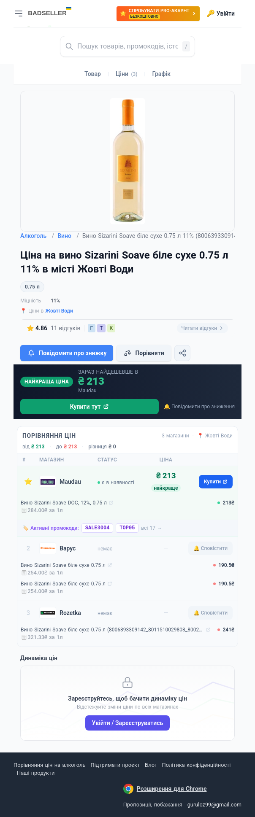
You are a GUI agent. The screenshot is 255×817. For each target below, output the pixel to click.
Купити (216, 482)
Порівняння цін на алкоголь (49, 765)
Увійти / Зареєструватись (127, 723)
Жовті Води (59, 311)
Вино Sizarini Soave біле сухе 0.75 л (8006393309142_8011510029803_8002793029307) (112, 630)
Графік (161, 73)
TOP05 (127, 528)
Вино (68, 235)
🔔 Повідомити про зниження (199, 407)
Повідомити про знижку (66, 353)
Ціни (127, 73)
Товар (92, 73)
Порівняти (143, 353)
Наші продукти (35, 773)
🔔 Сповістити (210, 548)
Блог (151, 765)
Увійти (220, 13)
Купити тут (89, 406)
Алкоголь (37, 235)
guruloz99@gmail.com (214, 804)
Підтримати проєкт (115, 765)
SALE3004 (97, 528)
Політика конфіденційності (196, 765)
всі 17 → (151, 528)
